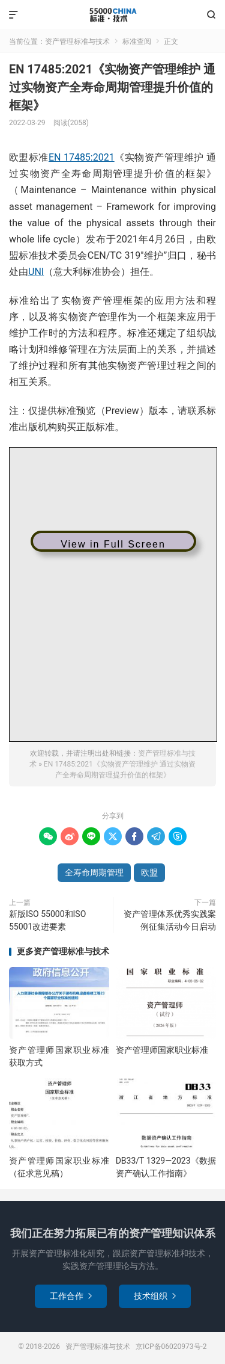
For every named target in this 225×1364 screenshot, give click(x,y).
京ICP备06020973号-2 (171, 1346)
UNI (36, 271)
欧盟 (149, 872)
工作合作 (71, 1296)
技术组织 (155, 1296)
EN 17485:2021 (82, 157)
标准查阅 (136, 41)
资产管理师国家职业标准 (162, 1050)
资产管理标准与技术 (112, 15)
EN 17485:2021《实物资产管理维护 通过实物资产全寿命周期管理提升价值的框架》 (112, 87)
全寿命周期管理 (94, 872)
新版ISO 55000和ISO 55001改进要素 (47, 920)
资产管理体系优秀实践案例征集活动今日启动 (170, 920)
